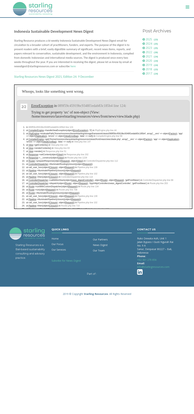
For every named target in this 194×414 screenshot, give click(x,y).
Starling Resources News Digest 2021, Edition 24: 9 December (54, 77)
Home (55, 238)
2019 (150, 65)
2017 (150, 73)
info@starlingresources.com (153, 267)
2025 (150, 39)
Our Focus (57, 244)
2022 (150, 52)
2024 (150, 44)
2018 (150, 69)
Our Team (99, 250)
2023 (150, 48)
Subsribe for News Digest (66, 260)
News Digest (100, 245)
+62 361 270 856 (147, 259)
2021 (150, 56)
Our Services (59, 249)
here (73, 66)
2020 (150, 61)
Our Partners (100, 239)
